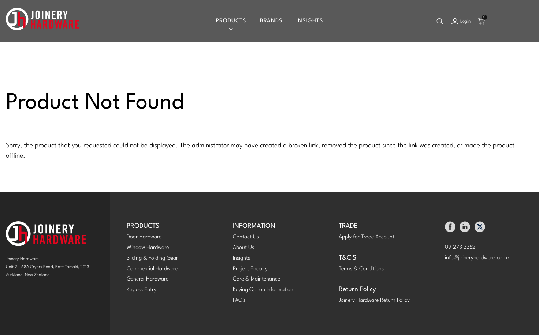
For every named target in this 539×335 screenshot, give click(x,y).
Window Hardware (148, 248)
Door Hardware (144, 237)
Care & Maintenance (256, 279)
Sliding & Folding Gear (152, 258)
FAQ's (239, 300)
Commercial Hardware (152, 269)
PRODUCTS (143, 226)
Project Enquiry (250, 269)
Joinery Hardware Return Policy (374, 300)
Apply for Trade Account (366, 237)
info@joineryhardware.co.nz (477, 258)
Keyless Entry (141, 290)
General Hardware (147, 279)
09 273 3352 (460, 247)
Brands (271, 21)
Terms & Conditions (361, 269)
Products (231, 21)
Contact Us (246, 237)
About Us (243, 248)
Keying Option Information (263, 290)
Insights (309, 21)
